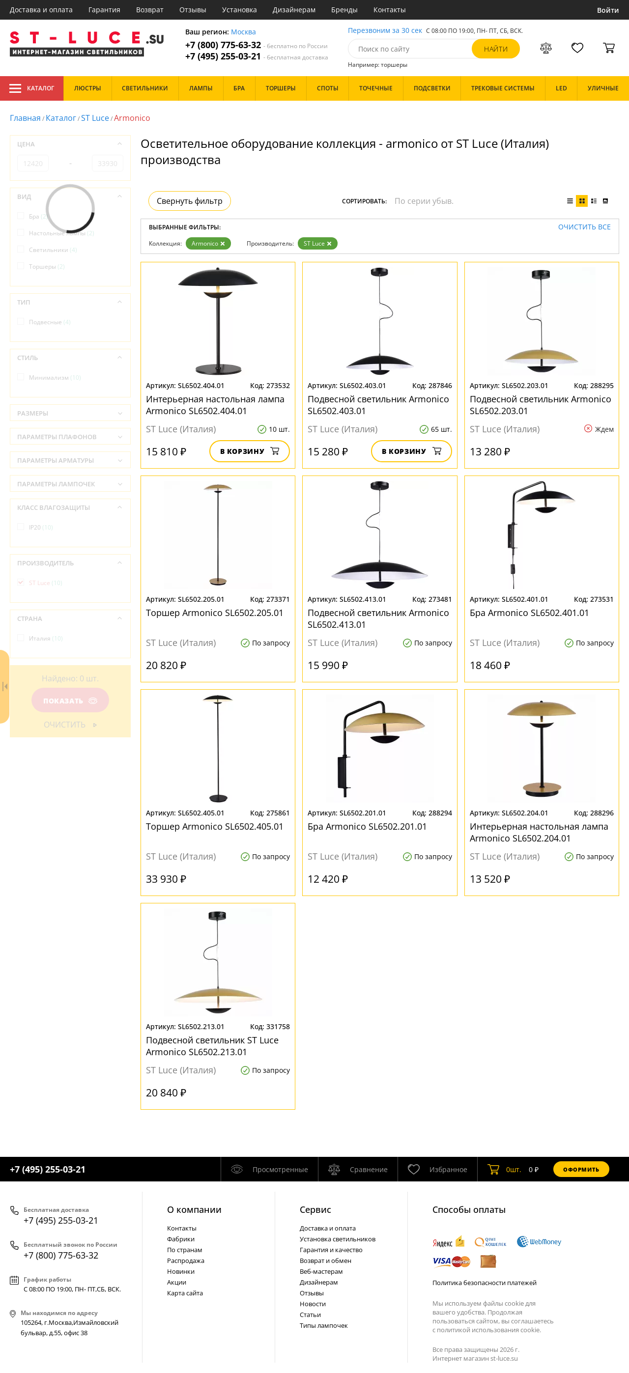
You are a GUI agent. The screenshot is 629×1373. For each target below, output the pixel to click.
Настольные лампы (61, 233)
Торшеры (47, 266)
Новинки (181, 1271)
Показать (70, 700)
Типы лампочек (324, 1325)
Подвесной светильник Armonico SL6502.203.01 (540, 405)
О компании (194, 1209)
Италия (46, 638)
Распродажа (185, 1260)
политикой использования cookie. (489, 1329)
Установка (239, 9)
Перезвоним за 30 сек (385, 31)
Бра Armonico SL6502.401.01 (529, 612)
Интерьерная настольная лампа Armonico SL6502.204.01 (539, 832)
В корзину (250, 451)
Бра (38, 216)
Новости (313, 1303)
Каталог (31, 88)
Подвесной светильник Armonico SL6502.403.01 (378, 405)
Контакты (389, 9)
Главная (25, 117)
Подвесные (50, 322)
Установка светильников (337, 1238)
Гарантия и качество (331, 1249)
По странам (184, 1249)
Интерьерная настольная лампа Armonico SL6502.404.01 (215, 405)
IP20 (41, 527)
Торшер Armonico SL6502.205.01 (215, 612)
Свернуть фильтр (190, 201)
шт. (504, 1169)
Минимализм (55, 377)
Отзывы (192, 9)
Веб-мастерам (321, 1271)
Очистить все (584, 227)
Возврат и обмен (325, 1260)
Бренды (344, 9)
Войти (608, 10)
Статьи (310, 1314)
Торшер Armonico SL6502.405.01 (215, 826)
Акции (176, 1282)
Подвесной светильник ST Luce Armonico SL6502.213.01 (212, 1046)
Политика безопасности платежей (484, 1282)
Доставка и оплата (41, 9)
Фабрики (181, 1238)
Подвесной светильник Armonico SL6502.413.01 (378, 618)
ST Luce (95, 117)
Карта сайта (185, 1293)
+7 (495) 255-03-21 (256, 56)
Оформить (581, 1169)
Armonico (208, 243)
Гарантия (104, 9)
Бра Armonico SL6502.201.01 (367, 826)
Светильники (53, 250)
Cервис (315, 1209)
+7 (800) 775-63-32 (256, 45)
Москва (243, 32)
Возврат (150, 9)
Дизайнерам (294, 9)
